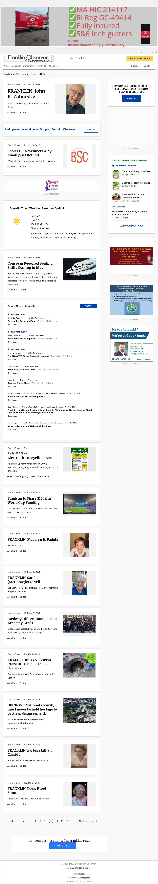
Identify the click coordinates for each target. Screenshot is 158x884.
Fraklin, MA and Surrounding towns (26, 396)
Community (28, 66)
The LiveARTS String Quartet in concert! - (40, 356)
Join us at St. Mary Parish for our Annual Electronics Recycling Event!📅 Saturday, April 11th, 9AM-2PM (33, 467)
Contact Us (72, 868)
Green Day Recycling (18, 476)
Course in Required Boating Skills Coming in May (30, 265)
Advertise (41, 66)
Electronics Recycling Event (31, 458)
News (7, 66)
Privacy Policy (86, 881)
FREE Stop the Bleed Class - (33, 369)
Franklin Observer (40, 476)
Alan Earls (12, 112)
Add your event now (131, 226)
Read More (12, 325)
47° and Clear (78, 58)
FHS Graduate (14, 545)
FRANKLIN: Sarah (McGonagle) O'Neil (24, 580)
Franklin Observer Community (22, 306)
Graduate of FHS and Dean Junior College (29, 798)
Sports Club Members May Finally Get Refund (30, 153)
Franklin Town (14, 85)
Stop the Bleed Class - (30, 383)
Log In (147, 66)
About (52, 66)
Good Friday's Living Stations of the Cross (30, 426)
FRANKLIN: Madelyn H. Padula (33, 539)
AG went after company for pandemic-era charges (32, 161)
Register (135, 66)
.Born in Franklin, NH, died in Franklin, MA (28, 760)
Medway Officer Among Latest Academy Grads (33, 621)
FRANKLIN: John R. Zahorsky (26, 94)
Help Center (85, 868)
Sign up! (131, 98)
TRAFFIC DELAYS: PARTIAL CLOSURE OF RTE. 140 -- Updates (30, 664)
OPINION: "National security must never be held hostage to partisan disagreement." (32, 709)
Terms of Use (72, 881)
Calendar (16, 66)
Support (91, 129)
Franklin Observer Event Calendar (129, 160)
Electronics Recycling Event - (32, 321)
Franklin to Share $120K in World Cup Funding (29, 500)
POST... (89, 306)
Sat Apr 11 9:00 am (18, 453)
